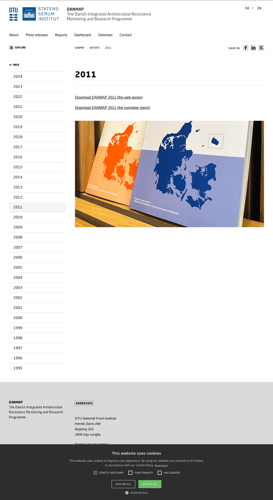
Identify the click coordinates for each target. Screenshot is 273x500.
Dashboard (82, 35)
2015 (17, 167)
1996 (17, 358)
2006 (17, 257)
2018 (17, 137)
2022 (17, 96)
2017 (17, 147)
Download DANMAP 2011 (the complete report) (112, 108)
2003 (17, 287)
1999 (17, 328)
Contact (126, 35)
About (14, 35)
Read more (161, 465)
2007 (17, 247)
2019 (17, 127)
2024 (17, 76)
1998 (17, 338)
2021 (17, 106)
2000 (17, 318)
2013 (17, 187)
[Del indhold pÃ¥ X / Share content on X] (261, 48)
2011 (17, 207)
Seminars (105, 35)
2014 (17, 177)
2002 (17, 297)
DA (247, 8)
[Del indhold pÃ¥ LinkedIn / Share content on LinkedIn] (253, 48)
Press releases (37, 35)
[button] (37, 48)
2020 (17, 116)
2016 (17, 157)
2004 (17, 277)
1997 (17, 348)
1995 (17, 368)
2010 (17, 217)
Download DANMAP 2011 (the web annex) (109, 97)
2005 (17, 267)
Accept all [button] (150, 484)
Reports (61, 35)
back (14, 64)
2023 (17, 86)
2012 (17, 197)
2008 (17, 237)
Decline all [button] (123, 484)
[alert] (136, 472)
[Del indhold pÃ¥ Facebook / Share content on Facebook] (245, 48)
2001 (17, 307)
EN (259, 8)
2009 (17, 227)
